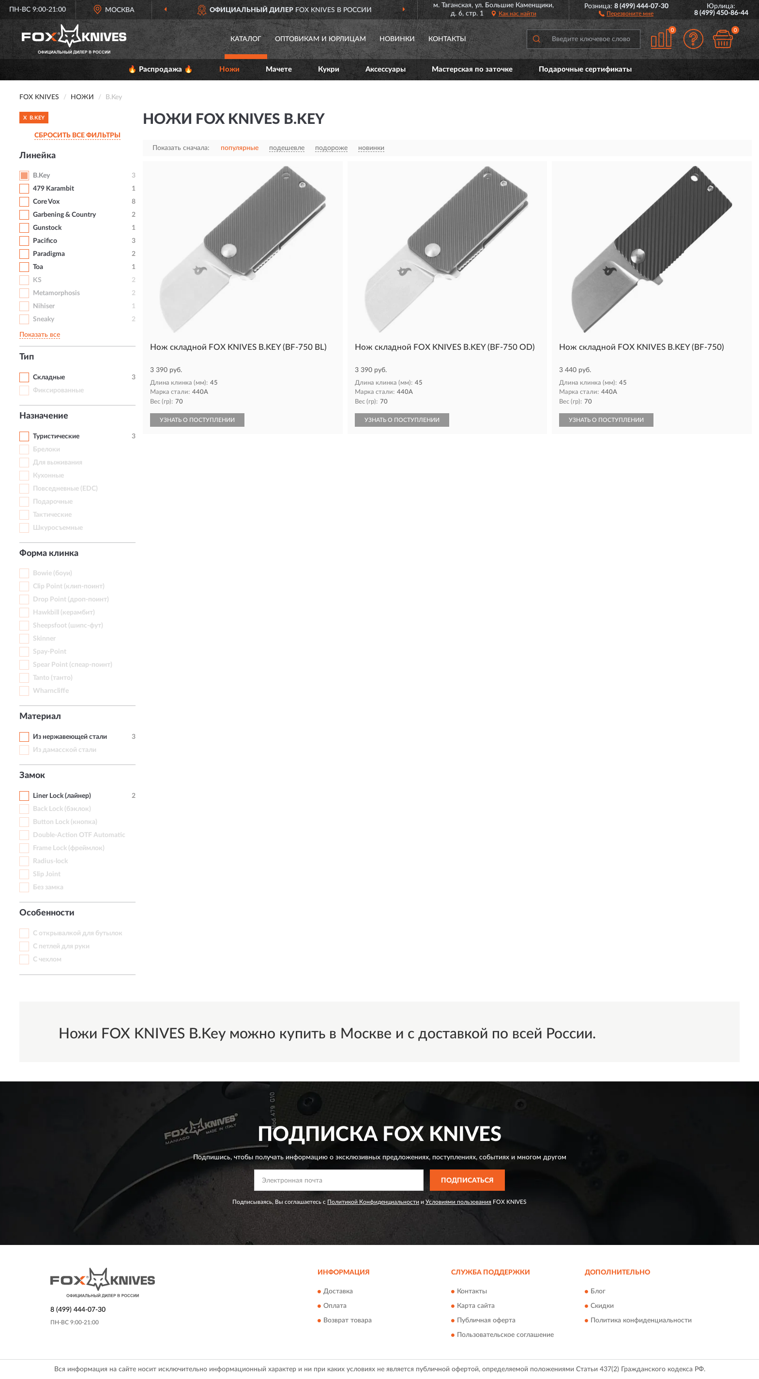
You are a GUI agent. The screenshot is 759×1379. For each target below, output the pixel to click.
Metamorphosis (56, 293)
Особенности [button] (47, 913)
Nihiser (44, 306)
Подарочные (53, 501)
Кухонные (48, 475)
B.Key (41, 175)
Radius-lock (50, 861)
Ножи (229, 69)
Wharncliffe (51, 691)
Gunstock (47, 228)
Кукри (328, 69)
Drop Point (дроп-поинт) (71, 599)
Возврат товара (347, 1320)
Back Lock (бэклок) (62, 809)
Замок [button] (32, 775)
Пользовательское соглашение (505, 1335)
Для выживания (57, 462)
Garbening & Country (64, 214)
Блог (598, 1291)
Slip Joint (47, 874)
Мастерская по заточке (472, 69)
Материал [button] (40, 716)
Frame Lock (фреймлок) (69, 848)
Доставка (338, 1291)
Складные (49, 377)
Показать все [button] (39, 334)
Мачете (279, 69)
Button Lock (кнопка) (65, 822)
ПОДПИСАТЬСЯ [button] (467, 1180)
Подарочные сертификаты (585, 69)
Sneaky (43, 319)
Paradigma (49, 254)
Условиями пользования (458, 1202)
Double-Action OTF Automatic (79, 835)
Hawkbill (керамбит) (64, 612)
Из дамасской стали (64, 750)
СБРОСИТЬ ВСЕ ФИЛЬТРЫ (77, 135)
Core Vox (46, 201)
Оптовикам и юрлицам (320, 39)
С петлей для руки (61, 946)
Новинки (397, 39)
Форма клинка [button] (48, 553)
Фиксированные (58, 390)
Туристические (56, 436)
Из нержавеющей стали (70, 737)
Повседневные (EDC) (65, 488)
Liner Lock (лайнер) (62, 796)
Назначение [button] (43, 416)
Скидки (602, 1306)
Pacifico (45, 241)
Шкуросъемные (58, 528)
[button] (626, 13)
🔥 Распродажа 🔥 (160, 69)
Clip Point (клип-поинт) (69, 586)
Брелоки (46, 449)
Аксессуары (385, 69)
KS (37, 280)
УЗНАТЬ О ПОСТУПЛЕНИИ (197, 420)
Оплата (335, 1306)
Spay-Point (49, 651)
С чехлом (47, 959)
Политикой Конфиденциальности (373, 1202)
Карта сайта (476, 1306)
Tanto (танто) (53, 678)
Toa (38, 267)
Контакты (447, 39)
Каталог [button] (245, 39)
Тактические (52, 514)
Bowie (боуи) (52, 573)
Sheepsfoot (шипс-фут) (68, 625)
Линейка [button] (37, 155)
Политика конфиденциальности (641, 1320)
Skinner (44, 638)
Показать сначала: (181, 148)
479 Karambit (53, 188)
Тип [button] (26, 357)
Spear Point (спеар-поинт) (72, 664)
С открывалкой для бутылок (77, 933)
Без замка (48, 887)
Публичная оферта (486, 1320)
